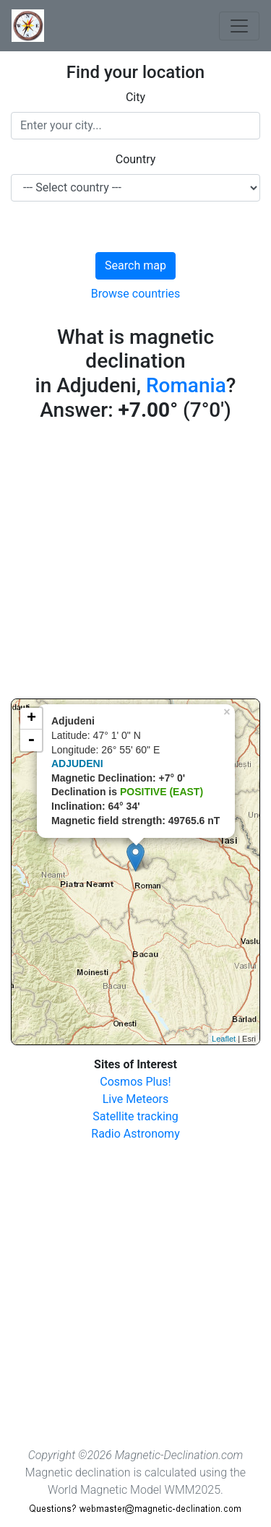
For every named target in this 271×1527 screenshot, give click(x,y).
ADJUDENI (77, 763)
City (135, 97)
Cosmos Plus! (135, 1082)
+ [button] (31, 719)
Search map (135, 265)
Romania (186, 385)
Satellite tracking (135, 1116)
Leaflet (224, 1038)
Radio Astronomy (135, 1134)
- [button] (31, 740)
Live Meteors (136, 1099)
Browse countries (136, 293)
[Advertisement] (135, 563)
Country (136, 159)
